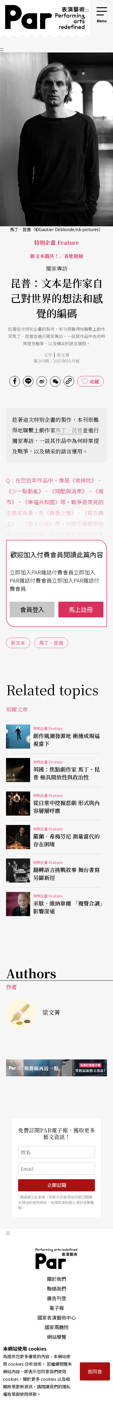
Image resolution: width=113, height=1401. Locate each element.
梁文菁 (63, 355)
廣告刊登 (56, 1298)
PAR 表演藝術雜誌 (57, 1258)
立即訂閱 (56, 1185)
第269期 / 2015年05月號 (56, 361)
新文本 (18, 642)
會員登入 (32, 609)
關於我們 (56, 1278)
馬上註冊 (81, 609)
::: (87, 9)
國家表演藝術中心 (56, 1317)
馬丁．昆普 (69, 430)
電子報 (56, 1307)
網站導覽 (56, 1336)
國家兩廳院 (57, 1327)
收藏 (94, 381)
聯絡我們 (56, 1288)
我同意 (95, 1371)
